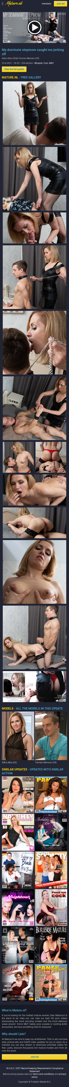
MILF (51, 63)
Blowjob (39, 63)
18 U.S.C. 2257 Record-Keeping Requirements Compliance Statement (34, 1070)
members (46, 3)
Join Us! (60, 3)
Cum (45, 63)
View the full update (14, 69)
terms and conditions (43, 1074)
